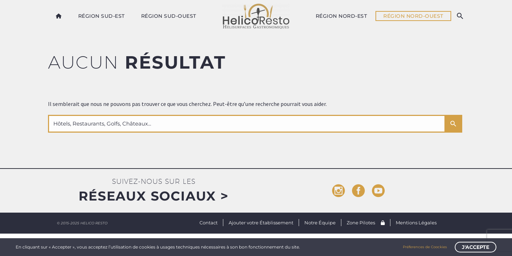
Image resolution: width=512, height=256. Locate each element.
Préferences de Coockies (425, 247)
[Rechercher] (460, 16)
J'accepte (475, 247)
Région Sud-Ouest (168, 16)
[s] (246, 124)
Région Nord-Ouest (413, 16)
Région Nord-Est (341, 16)
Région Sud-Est (101, 16)
